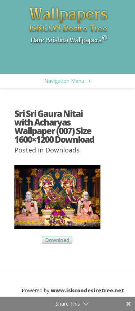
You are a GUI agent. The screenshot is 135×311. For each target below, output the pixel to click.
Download (57, 240)
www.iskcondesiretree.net (87, 290)
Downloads (62, 150)
